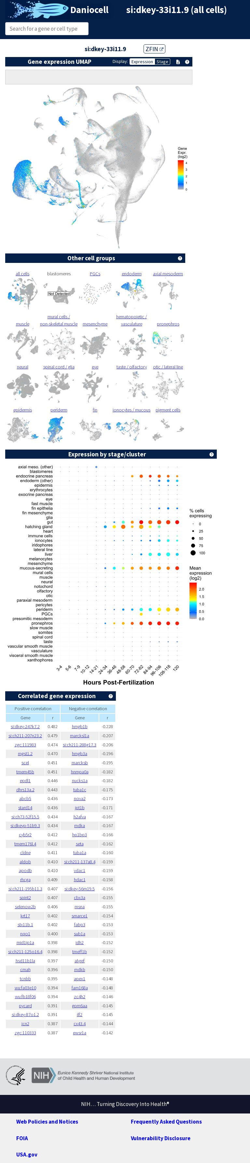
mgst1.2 (25, 753)
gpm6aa (79, 1006)
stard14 (25, 808)
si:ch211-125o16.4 (25, 952)
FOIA (22, 1138)
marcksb (80, 763)
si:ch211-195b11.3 (25, 889)
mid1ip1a (25, 942)
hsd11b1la (25, 961)
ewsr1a (79, 1033)
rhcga (25, 880)
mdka (79, 825)
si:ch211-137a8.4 (79, 862)
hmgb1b (80, 726)
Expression (142, 62)
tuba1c (79, 790)
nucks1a (80, 780)
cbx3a (79, 897)
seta (80, 844)
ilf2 (79, 1014)
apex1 (79, 979)
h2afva (80, 817)
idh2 (80, 942)
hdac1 (80, 880)
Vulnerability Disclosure (160, 1138)
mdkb (79, 969)
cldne (25, 852)
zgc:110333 (25, 1033)
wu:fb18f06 (25, 996)
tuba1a (79, 852)
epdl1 (25, 780)
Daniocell (89, 10)
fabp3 (79, 924)
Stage (162, 62)
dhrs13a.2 (25, 790)
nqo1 (25, 934)
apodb (25, 870)
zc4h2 (79, 996)
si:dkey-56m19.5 (79, 889)
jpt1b (80, 808)
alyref (80, 961)
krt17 (25, 916)
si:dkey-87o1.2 (25, 1014)
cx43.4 (80, 1024)
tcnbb (25, 979)
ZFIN (154, 49)
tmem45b (25, 772)
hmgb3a (79, 753)
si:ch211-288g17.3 (79, 745)
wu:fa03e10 (25, 988)
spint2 (25, 897)
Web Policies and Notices (47, 1121)
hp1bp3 (79, 835)
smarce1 (80, 916)
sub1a (79, 934)
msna (80, 907)
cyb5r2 (25, 835)
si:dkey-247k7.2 (25, 726)
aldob (25, 862)
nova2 (80, 798)
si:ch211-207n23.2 (25, 736)
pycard (25, 1006)
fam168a (80, 988)
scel (25, 763)
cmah (25, 969)
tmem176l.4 (25, 844)
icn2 (25, 1024)
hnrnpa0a (80, 772)
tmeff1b (79, 952)
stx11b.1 (25, 924)
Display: (120, 61)
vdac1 (79, 870)
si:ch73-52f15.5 (25, 817)
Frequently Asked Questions (166, 1121)
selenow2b (25, 907)
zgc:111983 (25, 745)
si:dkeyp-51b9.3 (25, 825)
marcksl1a (79, 736)
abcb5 (25, 798)
